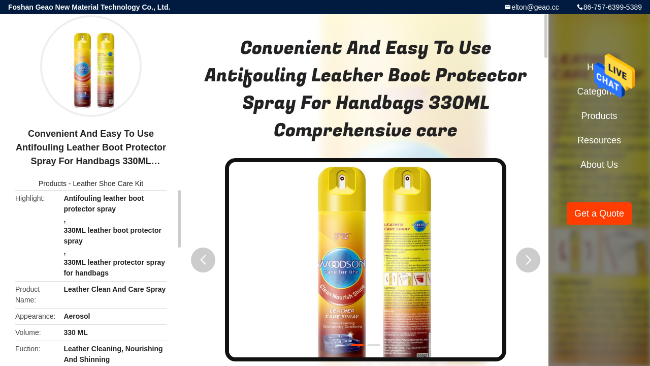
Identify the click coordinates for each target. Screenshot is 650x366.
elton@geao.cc (535, 7)
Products (53, 183)
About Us (599, 165)
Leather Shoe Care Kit (108, 183)
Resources (599, 140)
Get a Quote (599, 213)
